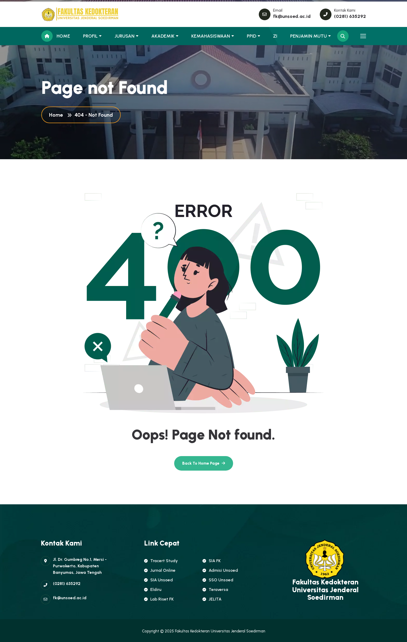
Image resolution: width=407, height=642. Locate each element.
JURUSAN (124, 36)
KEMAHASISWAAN (210, 36)
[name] (64, 14)
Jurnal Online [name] (159, 570)
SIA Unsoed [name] (158, 579)
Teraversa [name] (215, 589)
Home (57, 114)
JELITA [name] (211, 599)
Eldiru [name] (152, 589)
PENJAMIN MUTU (308, 36)
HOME (63, 36)
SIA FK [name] (211, 560)
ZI (275, 36)
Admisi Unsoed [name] (220, 570)
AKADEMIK (162, 36)
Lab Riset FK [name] (159, 599)
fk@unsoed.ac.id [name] (292, 16)
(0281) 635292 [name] (350, 16)
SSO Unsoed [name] (217, 579)
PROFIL (90, 36)
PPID (251, 36)
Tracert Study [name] (161, 560)
